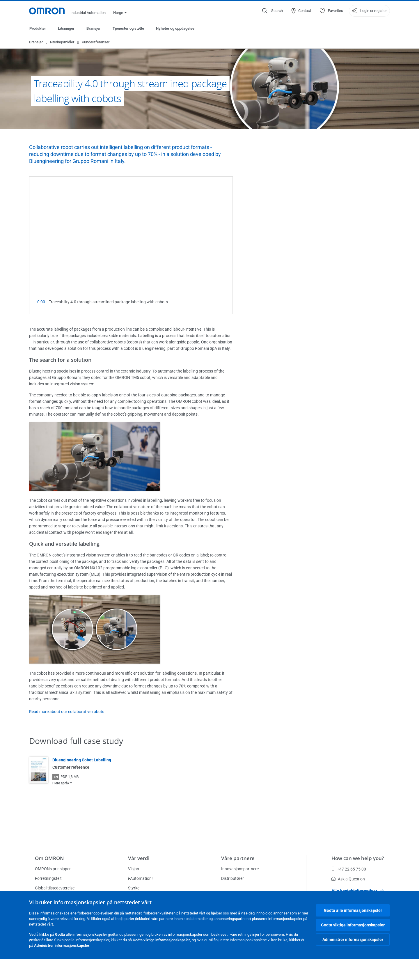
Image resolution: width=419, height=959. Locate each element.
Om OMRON (49, 858)
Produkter (37, 28)
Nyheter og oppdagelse (175, 28)
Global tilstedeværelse (54, 888)
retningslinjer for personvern (261, 934)
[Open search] (272, 10)
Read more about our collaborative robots (66, 711)
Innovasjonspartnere (240, 868)
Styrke (133, 888)
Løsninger (66, 28)
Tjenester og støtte (128, 28)
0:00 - (43, 301)
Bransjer (93, 28)
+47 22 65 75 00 (348, 869)
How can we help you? (357, 858)
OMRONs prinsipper (53, 868)
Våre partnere (238, 858)
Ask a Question (348, 879)
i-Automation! (140, 878)
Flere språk (60, 783)
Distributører (232, 878)
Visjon (133, 868)
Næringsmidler (62, 42)
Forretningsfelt (48, 878)
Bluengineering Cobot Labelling (81, 760)
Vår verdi (139, 858)
